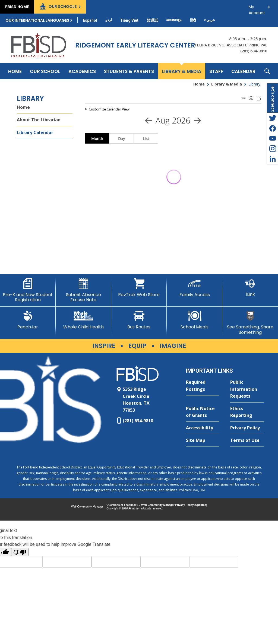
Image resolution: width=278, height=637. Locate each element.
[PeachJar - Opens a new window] (28, 320)
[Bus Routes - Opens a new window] (139, 320)
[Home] (15, 71)
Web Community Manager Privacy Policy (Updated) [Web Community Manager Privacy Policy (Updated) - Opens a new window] (174, 504)
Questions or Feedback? (122, 504)
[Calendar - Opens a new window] (243, 71)
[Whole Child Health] (83, 320)
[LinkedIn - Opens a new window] (272, 159)
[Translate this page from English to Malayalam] (174, 20)
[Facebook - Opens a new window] (272, 128)
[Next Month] (197, 120)
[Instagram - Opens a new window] (272, 149)
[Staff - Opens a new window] (216, 71)
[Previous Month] (148, 120)
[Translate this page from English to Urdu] (109, 20)
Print (251, 98)
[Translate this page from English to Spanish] (90, 20)
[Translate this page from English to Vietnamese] (129, 20)
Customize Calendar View (109, 109)
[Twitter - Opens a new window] (272, 118)
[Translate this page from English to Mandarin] (152, 20)
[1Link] (250, 287)
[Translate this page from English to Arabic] (209, 20)
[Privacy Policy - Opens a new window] (247, 428)
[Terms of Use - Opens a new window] (247, 440)
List (146, 138)
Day (121, 138)
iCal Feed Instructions (243, 98)
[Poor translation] (20, 552)
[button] (267, 71)
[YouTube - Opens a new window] (272, 138)
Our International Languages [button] (37, 20)
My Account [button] (257, 8)
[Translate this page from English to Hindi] (193, 20)
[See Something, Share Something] (250, 322)
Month (97, 138)
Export (259, 98)
